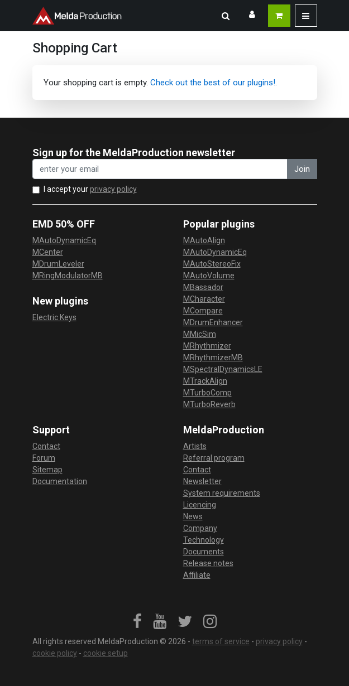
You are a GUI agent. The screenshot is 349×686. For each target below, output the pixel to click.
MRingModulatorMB (67, 275)
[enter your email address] (160, 169)
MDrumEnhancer (213, 322)
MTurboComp (207, 392)
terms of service (221, 641)
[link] (137, 622)
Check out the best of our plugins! (212, 83)
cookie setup (105, 653)
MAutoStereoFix (212, 263)
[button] (225, 15)
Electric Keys (54, 317)
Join (302, 169)
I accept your (90, 189)
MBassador (203, 287)
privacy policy (113, 189)
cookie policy (54, 653)
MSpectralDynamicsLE (222, 369)
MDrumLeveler (58, 263)
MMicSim (199, 334)
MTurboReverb (209, 404)
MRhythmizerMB (213, 357)
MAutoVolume (209, 275)
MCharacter (204, 298)
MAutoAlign (204, 240)
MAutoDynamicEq (64, 240)
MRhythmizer (207, 345)
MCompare (203, 310)
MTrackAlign (205, 380)
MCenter (47, 252)
